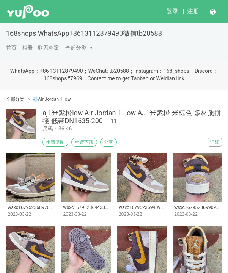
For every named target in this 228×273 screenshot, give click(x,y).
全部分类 (75, 48)
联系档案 (48, 48)
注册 (193, 11)
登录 (172, 11)
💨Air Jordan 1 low (51, 99)
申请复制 (55, 142)
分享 (108, 142)
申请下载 (84, 142)
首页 (11, 48)
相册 (27, 48)
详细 (214, 142)
